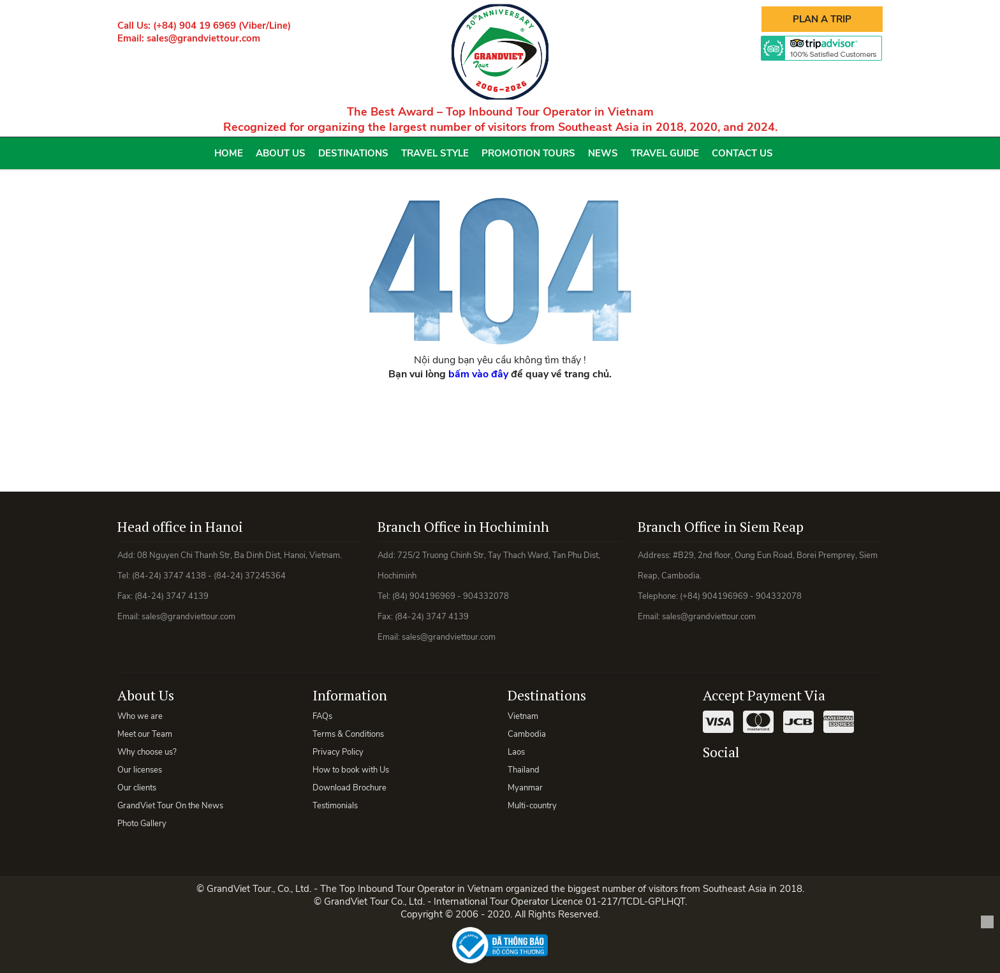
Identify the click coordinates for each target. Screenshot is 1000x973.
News (603, 153)
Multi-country (532, 805)
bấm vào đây (478, 374)
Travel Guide (665, 153)
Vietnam (523, 716)
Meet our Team (144, 734)
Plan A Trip (822, 19)
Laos (516, 752)
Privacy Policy (338, 752)
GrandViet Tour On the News (170, 805)
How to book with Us (350, 770)
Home (228, 153)
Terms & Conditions (348, 734)
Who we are (140, 716)
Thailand (524, 770)
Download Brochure (349, 788)
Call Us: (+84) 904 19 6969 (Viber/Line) (204, 25)
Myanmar (525, 788)
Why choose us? (147, 752)
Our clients (136, 788)
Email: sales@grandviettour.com (188, 38)
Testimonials (335, 805)
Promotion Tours (528, 153)
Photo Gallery (141, 823)
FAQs (322, 716)
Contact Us (742, 153)
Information (349, 695)
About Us (280, 153)
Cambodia (527, 734)
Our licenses (139, 770)
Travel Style (435, 153)
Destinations (353, 153)
